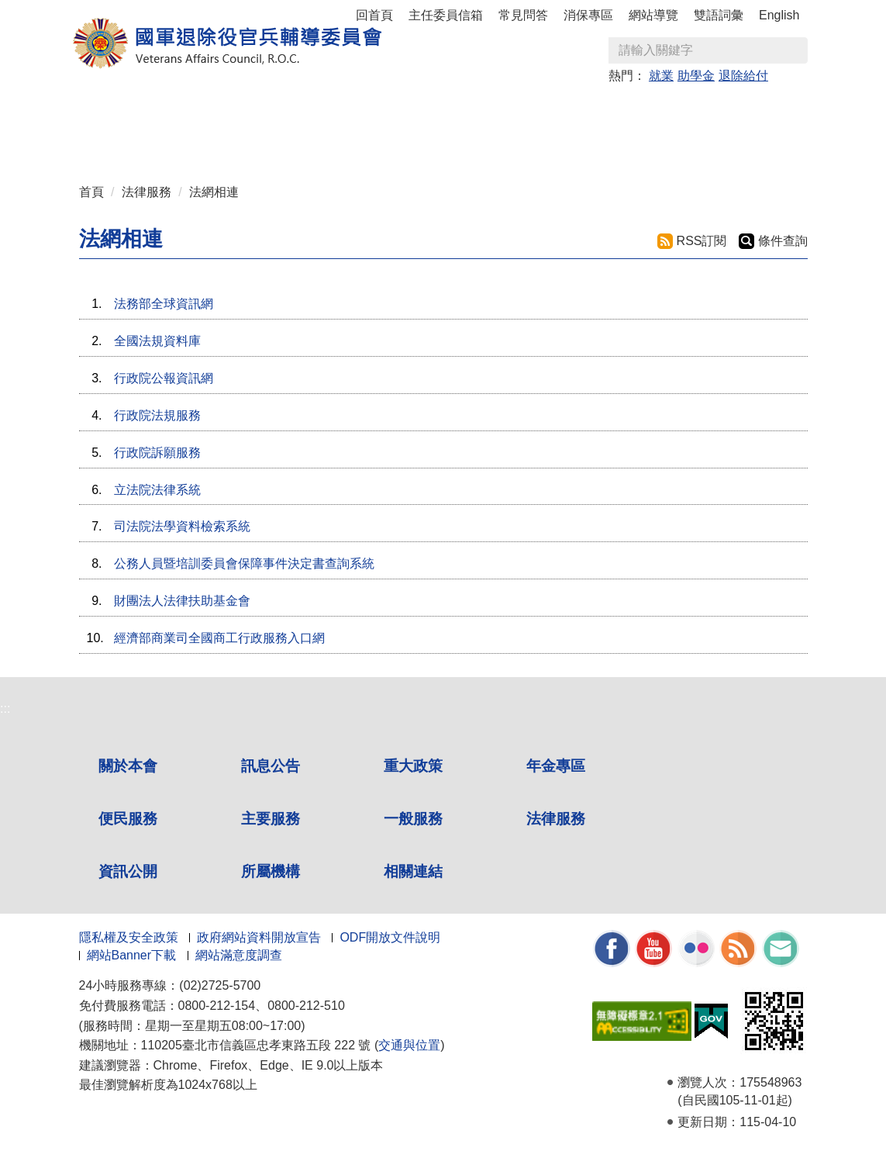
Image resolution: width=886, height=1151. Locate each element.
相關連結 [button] (284, 141)
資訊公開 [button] (120, 141)
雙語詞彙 (718, 15)
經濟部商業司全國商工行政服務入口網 (219, 638)
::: (84, 102)
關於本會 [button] (120, 110)
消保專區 (588, 15)
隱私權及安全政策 (128, 937)
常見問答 (523, 15)
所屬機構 (270, 871)
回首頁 (374, 15)
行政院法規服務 (157, 415)
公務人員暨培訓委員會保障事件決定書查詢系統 (244, 563)
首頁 (91, 192)
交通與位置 (409, 1045)
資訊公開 (127, 871)
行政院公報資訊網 (163, 378)
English (779, 15)
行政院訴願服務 (157, 452)
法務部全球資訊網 (163, 303)
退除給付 (743, 75)
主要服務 (270, 819)
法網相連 (214, 192)
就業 (661, 75)
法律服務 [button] (695, 110)
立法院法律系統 (157, 489)
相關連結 (413, 871)
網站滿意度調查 (238, 955)
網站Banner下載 (132, 955)
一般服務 (413, 819)
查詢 (795, 50)
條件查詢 (783, 240)
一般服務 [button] (613, 110)
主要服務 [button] (531, 110)
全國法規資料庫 (157, 340)
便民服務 (127, 819)
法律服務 (146, 192)
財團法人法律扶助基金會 (182, 600)
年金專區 (367, 110)
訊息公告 (270, 766)
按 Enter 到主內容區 (70, 10)
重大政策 (284, 110)
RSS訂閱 (702, 240)
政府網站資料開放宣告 (259, 937)
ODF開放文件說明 (390, 937)
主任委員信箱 (446, 15)
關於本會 (127, 766)
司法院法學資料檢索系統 (182, 526)
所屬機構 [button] (202, 141)
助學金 (696, 75)
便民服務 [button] (449, 110)
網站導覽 (653, 15)
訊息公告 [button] (202, 110)
